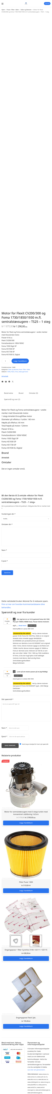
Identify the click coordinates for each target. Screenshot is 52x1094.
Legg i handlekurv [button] (26, 823)
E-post (5, 561)
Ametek (5, 376)
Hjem (3, 10)
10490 (9, 372)
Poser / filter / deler (13, 10)
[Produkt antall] (5, 361)
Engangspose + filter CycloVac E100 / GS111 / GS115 (26, 950)
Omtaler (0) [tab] (33, 393)
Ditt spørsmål (7, 699)
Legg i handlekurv (20, 361)
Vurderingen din (8, 514)
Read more (23, 626)
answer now (32, 626)
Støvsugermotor (23, 372)
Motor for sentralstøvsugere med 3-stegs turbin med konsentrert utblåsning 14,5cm (26, 813)
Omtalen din (7, 524)
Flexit (12, 372)
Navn (4, 550)
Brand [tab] (21, 393)
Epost (4, 736)
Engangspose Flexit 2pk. (26, 1017)
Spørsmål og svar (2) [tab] (12, 399)
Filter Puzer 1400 (26, 882)
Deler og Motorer (26, 10)
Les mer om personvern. (36, 1070)
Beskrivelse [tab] (8, 393)
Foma (16, 372)
